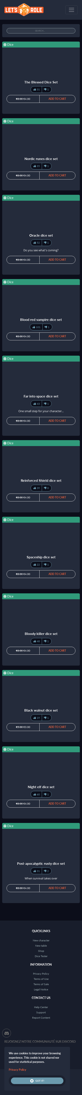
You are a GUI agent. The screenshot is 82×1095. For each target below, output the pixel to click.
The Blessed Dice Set (41, 82)
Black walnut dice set (41, 710)
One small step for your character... (41, 411)
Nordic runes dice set (41, 158)
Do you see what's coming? (41, 250)
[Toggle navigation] (71, 9)
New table (41, 945)
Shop (41, 951)
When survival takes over (41, 878)
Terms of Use (41, 979)
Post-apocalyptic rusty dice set (41, 863)
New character (41, 940)
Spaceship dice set (41, 557)
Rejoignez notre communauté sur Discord (40, 1041)
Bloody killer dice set (41, 633)
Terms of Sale (41, 984)
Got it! (37, 1081)
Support (41, 1012)
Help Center (41, 1007)
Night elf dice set (41, 787)
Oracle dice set (41, 235)
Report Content (41, 1017)
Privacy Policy (41, 973)
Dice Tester (41, 956)
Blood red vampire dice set (41, 319)
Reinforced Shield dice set (41, 480)
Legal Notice (41, 989)
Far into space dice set (41, 396)
